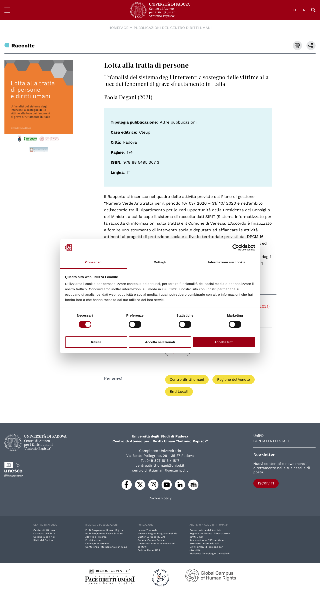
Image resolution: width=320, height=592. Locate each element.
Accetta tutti (224, 342)
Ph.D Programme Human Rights (104, 530)
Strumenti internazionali (204, 543)
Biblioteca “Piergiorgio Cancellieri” (210, 553)
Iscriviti (266, 483)
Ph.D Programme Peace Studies (104, 533)
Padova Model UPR (149, 550)
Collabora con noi (44, 536)
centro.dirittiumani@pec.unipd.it (160, 470)
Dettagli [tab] (160, 262)
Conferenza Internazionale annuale (106, 546)
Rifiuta (96, 342)
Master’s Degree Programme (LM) (157, 533)
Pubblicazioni (93, 540)
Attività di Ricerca (95, 536)
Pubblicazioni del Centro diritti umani (173, 28)
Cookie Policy (160, 498)
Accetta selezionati (160, 342)
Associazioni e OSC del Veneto (208, 540)
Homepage (118, 28)
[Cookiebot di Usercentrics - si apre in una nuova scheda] (235, 247)
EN (303, 10)
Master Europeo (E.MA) (151, 536)
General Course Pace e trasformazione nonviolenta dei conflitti (156, 543)
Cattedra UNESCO (44, 533)
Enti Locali (179, 391)
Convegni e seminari (97, 543)
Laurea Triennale (147, 530)
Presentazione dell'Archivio (206, 530)
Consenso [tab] (93, 262)
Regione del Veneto (233, 379)
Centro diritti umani (187, 379)
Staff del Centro (43, 540)
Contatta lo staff (271, 441)
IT (295, 10)
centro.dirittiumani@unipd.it (160, 465)
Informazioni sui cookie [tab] (227, 262)
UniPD (258, 435)
